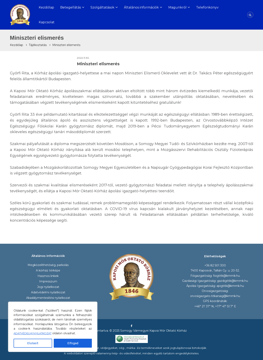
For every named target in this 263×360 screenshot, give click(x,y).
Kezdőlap (46, 7)
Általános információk (141, 7)
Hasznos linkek (48, 276)
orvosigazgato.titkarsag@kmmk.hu (215, 296)
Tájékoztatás (38, 45)
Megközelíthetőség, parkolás (48, 265)
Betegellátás (70, 7)
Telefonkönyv (207, 7)
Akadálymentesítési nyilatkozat (48, 298)
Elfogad (72, 343)
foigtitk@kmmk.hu (226, 276)
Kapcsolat (47, 22)
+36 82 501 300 (215, 265)
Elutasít (32, 343)
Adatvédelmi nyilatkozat (48, 292)
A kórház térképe (48, 270)
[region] (52, 327)
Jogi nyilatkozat (48, 287)
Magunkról (177, 7)
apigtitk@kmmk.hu (230, 286)
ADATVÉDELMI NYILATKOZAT (35, 333)
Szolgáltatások (102, 7)
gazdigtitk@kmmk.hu (232, 281)
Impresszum (48, 281)
